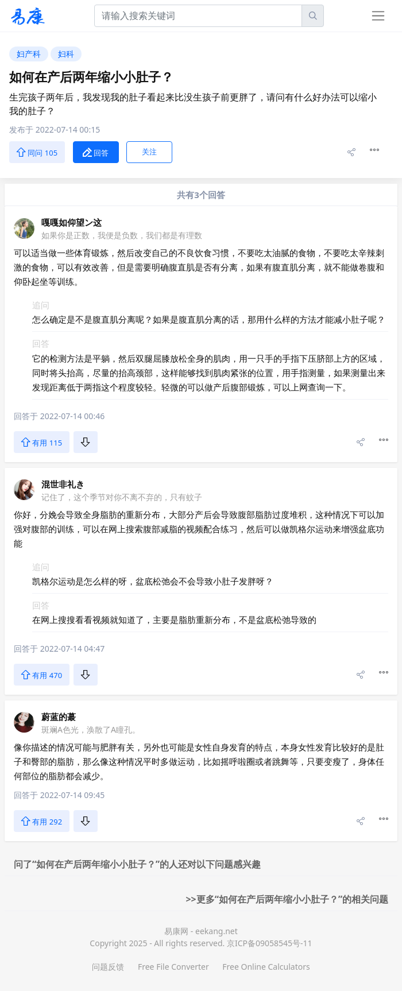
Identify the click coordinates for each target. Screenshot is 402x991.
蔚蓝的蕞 (58, 716)
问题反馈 (108, 966)
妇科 (66, 53)
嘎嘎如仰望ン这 (71, 222)
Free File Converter (173, 966)
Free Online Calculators (266, 966)
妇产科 (29, 53)
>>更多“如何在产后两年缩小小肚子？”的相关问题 (286, 899)
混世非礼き (62, 484)
